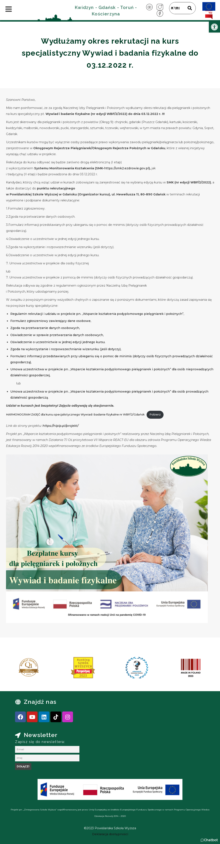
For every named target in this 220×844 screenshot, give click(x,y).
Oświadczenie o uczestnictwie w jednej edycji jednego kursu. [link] (57, 342)
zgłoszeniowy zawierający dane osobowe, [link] (59, 321)
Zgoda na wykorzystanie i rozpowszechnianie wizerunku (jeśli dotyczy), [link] (65, 349)
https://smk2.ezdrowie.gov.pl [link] (126, 168)
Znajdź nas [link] (40, 701)
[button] (209, 840)
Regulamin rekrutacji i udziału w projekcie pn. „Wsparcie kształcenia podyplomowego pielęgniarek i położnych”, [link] (97, 314)
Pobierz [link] (155, 414)
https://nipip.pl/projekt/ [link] (60, 426)
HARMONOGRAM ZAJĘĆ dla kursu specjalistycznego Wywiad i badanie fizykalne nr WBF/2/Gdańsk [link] (75, 414)
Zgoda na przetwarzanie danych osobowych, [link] (45, 328)
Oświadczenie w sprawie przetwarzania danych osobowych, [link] (57, 335)
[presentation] (17, 669)
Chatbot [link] (211, 840)
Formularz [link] (18, 321)
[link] (214, 27)
